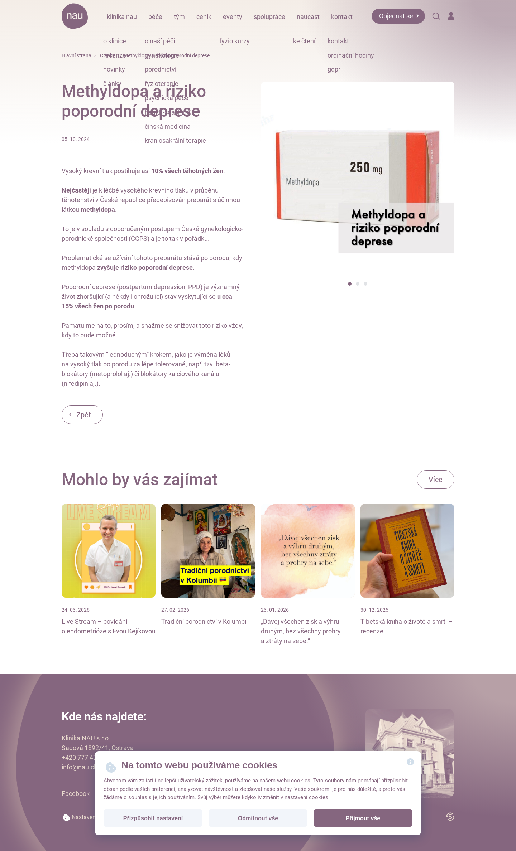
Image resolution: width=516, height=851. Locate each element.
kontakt (342, 16)
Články (107, 55)
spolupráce (269, 16)
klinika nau (122, 16)
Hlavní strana (76, 55)
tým (179, 16)
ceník (203, 16)
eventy (232, 16)
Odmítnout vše (258, 818)
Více (436, 479)
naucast (308, 16)
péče (155, 16)
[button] (350, 284)
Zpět (83, 414)
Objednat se (396, 16)
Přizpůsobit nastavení (153, 818)
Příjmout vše (363, 818)
